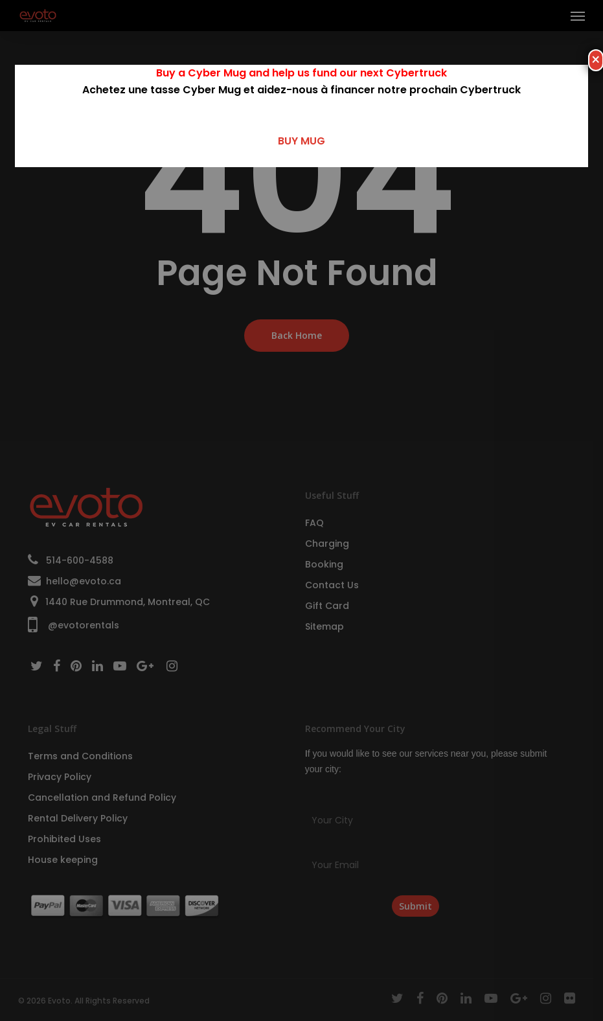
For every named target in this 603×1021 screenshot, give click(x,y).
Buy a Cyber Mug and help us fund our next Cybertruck (301, 72)
